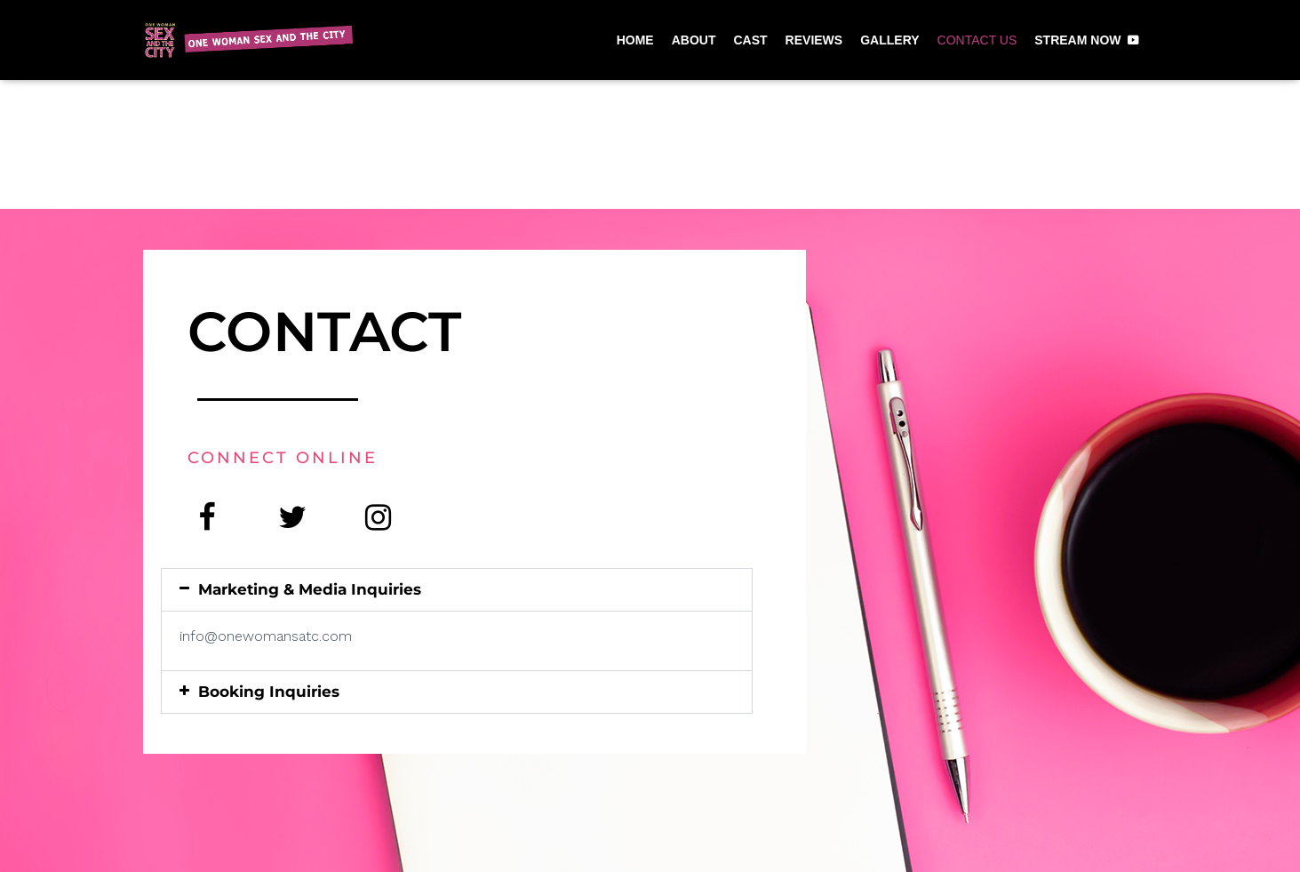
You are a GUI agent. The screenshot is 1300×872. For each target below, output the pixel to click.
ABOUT (694, 40)
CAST (750, 40)
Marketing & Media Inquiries (309, 589)
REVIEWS (814, 40)
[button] (457, 590)
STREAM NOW (1077, 40)
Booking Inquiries (268, 691)
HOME (635, 40)
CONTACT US (977, 40)
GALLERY (889, 40)
